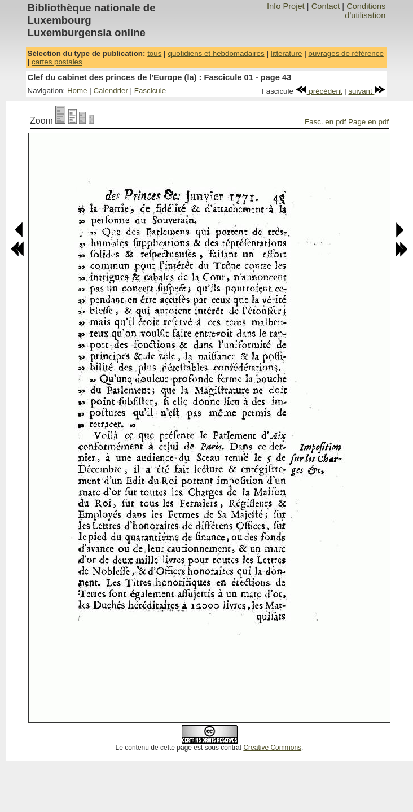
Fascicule (150, 90)
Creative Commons (272, 748)
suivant (366, 91)
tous (154, 53)
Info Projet (286, 6)
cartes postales (57, 62)
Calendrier (110, 90)
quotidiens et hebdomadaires (216, 53)
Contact (325, 6)
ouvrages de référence (345, 53)
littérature (286, 53)
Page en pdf (368, 121)
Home (77, 90)
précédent (319, 91)
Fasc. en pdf (325, 121)
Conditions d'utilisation (365, 11)
